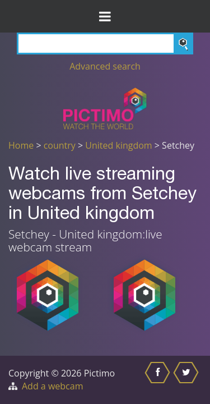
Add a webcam (52, 386)
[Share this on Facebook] (158, 380)
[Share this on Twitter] (187, 380)
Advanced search (105, 66)
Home (21, 145)
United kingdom (118, 145)
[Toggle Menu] (105, 16)
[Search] (105, 43)
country (60, 145)
